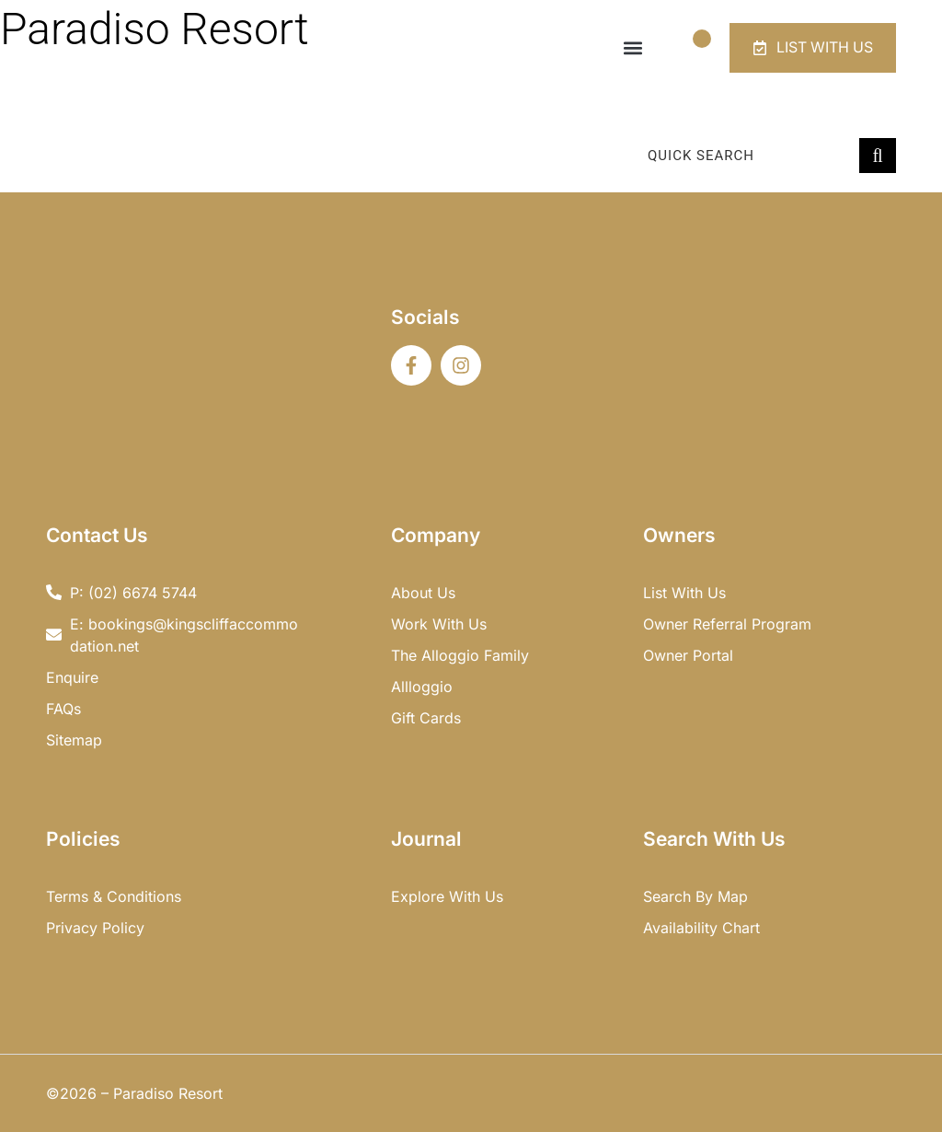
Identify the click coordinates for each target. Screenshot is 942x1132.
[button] (631, 48)
